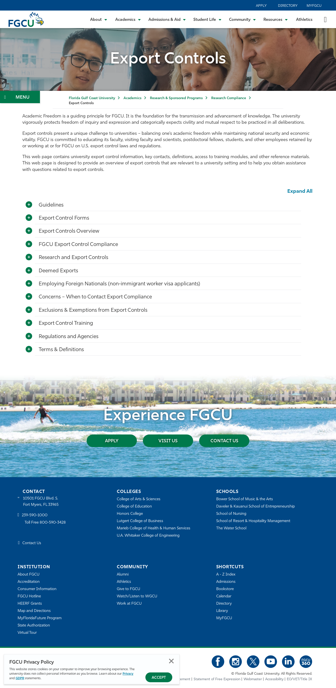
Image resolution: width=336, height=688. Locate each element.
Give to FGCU (128, 589)
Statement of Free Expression (217, 679)
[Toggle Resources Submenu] (276, 19)
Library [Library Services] (222, 611)
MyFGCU (314, 6)
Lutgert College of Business (140, 521)
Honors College (130, 514)
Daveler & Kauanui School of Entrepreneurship (255, 507)
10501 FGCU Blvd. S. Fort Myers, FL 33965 (41, 502)
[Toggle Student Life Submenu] (207, 19)
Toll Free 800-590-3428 (45, 523)
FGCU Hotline (29, 596)
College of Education (134, 507)
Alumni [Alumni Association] (123, 575)
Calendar (223, 596)
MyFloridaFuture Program (40, 618)
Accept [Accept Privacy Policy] (159, 678)
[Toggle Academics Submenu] (128, 19)
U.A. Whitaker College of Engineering (148, 536)
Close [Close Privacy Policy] (171, 661)
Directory (288, 6)
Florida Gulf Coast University (92, 98)
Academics (132, 98)
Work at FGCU (129, 604)
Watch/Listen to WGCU (137, 596)
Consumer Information (37, 589)
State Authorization (34, 626)
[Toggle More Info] (28, 205)
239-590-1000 (34, 515)
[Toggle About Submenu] (98, 19)
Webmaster (253, 679)
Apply (261, 6)
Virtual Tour (27, 633)
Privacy (128, 673)
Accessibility (274, 679)
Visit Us (168, 441)
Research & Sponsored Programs (176, 98)
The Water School (231, 528)
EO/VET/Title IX (299, 679)
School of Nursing (231, 514)
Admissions (226, 582)
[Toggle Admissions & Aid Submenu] (167, 19)
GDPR (20, 678)
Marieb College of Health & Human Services (153, 528)
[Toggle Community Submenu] (242, 19)
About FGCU (28, 575)
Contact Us (224, 441)
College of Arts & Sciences (138, 499)
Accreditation (29, 582)
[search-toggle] (325, 19)
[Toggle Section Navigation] (20, 97)
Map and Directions (34, 611)
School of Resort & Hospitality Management (253, 521)
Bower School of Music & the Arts (244, 499)
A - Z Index (225, 575)
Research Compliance (228, 98)
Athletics (304, 20)
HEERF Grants (30, 604)
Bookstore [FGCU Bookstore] (225, 589)
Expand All (299, 191)
